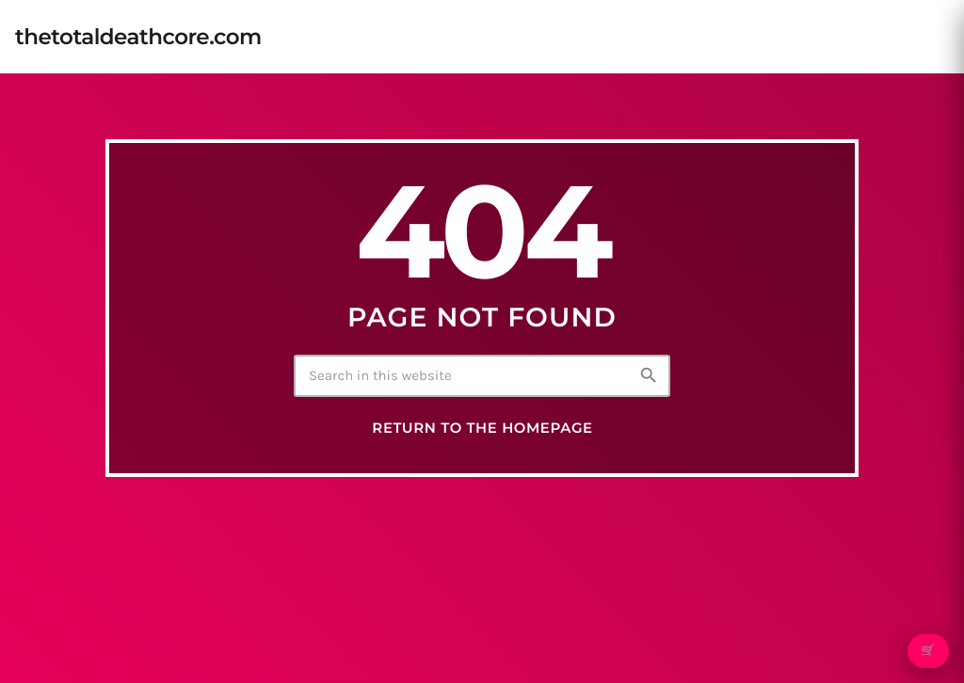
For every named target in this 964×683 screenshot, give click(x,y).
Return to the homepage (482, 428)
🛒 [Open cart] (928, 651)
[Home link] (138, 37)
